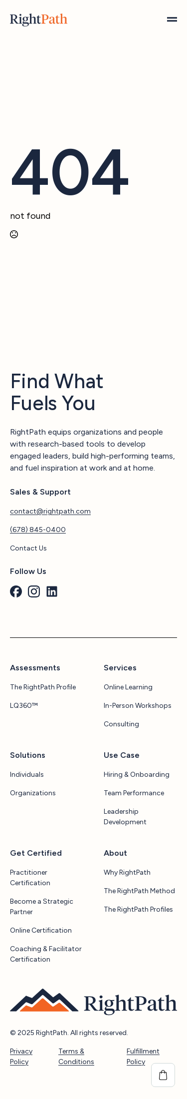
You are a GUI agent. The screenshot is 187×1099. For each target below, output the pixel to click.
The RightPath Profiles (138, 909)
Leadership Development (125, 816)
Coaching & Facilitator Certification (46, 954)
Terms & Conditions (76, 1056)
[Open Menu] (172, 20)
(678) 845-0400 (38, 530)
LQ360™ (24, 705)
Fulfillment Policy (143, 1056)
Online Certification (41, 930)
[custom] (16, 591)
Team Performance (134, 793)
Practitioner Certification (30, 877)
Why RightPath (127, 872)
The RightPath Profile (43, 687)
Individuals (27, 774)
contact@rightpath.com (50, 511)
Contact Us (28, 548)
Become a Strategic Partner (41, 906)
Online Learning (128, 687)
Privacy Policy (21, 1056)
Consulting (121, 724)
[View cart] (163, 1075)
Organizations (33, 793)
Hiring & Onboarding (137, 774)
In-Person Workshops (138, 705)
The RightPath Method (139, 891)
